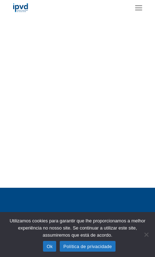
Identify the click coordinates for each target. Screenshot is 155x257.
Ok (50, 246)
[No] (146, 234)
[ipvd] (20, 7)
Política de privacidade (87, 246)
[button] (138, 7)
